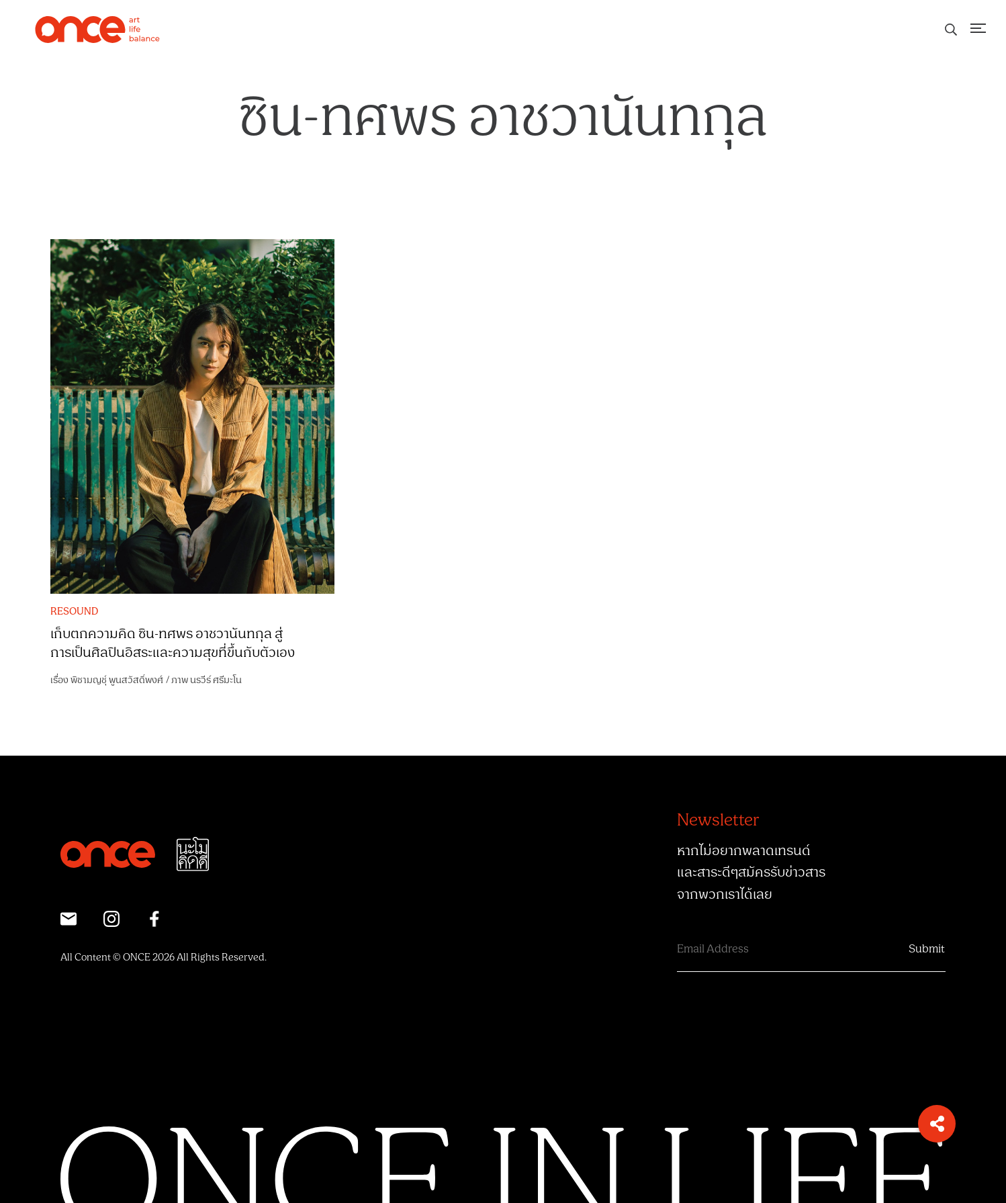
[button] (937, 1124)
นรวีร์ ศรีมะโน (216, 680)
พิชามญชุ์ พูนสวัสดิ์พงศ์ (117, 680)
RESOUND (74, 612)
